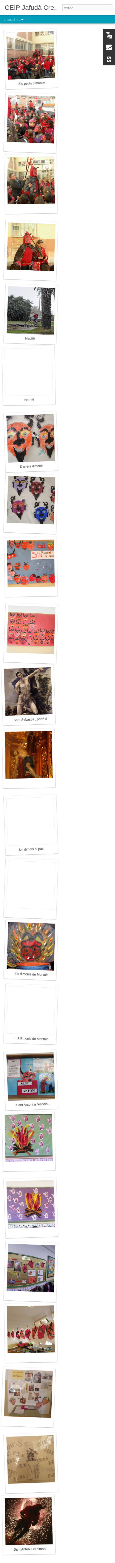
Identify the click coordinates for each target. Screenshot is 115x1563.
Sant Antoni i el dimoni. (30, 1549)
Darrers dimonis (31, 466)
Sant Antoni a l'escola (32, 1104)
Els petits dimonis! (31, 83)
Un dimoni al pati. (32, 849)
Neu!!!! (30, 338)
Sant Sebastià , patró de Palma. (36, 719)
